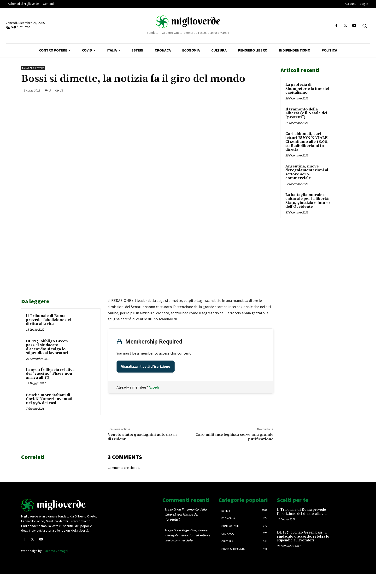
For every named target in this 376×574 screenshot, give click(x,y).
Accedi (154, 387)
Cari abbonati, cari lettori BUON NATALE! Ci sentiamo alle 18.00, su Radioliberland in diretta (307, 142)
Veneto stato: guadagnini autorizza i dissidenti (142, 437)
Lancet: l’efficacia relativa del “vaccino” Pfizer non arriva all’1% (50, 373)
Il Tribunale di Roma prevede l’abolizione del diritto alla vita (48, 320)
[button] (364, 25)
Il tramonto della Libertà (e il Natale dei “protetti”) (306, 113)
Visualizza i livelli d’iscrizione (145, 366)
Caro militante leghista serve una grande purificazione (234, 437)
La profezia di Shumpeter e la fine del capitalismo (307, 88)
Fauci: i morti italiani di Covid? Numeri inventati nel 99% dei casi (49, 399)
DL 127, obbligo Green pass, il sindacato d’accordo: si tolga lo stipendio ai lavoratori (47, 347)
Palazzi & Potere (33, 68)
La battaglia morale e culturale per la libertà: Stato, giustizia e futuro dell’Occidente (307, 201)
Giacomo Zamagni (55, 551)
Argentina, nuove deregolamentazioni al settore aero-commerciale (306, 172)
